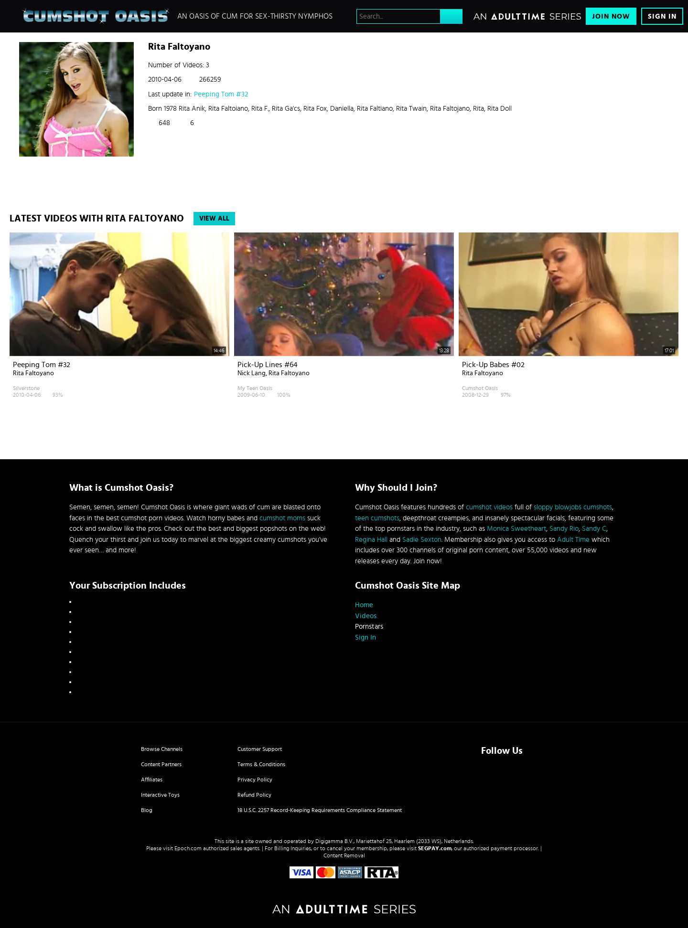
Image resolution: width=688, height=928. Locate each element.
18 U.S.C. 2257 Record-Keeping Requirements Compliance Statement (319, 810)
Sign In (662, 16)
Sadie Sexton (421, 539)
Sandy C (594, 528)
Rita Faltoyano (33, 373)
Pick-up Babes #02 (493, 365)
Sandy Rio (564, 528)
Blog (146, 810)
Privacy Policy (254, 779)
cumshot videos (489, 507)
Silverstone (26, 388)
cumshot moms (282, 518)
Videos (365, 616)
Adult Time (573, 539)
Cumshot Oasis (480, 388)
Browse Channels (162, 749)
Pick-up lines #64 (267, 365)
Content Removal (344, 855)
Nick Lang (251, 373)
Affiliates (151, 779)
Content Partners (161, 764)
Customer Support (259, 749)
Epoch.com (188, 848)
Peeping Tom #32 (221, 94)
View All (214, 218)
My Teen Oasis (254, 388)
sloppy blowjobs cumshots (573, 507)
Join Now (611, 16)
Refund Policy (254, 795)
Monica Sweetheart (516, 528)
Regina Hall (371, 539)
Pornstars (369, 626)
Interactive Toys (160, 795)
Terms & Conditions (261, 764)
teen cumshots (377, 518)
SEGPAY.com (435, 848)
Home (364, 605)
